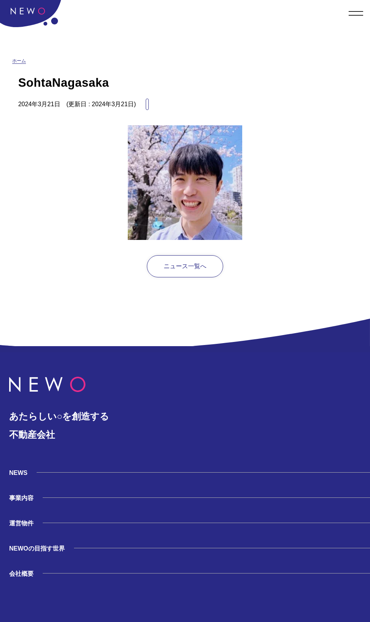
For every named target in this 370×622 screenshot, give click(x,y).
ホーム (19, 60)
